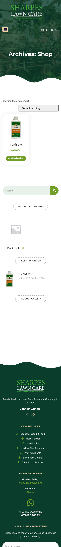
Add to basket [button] (16, 158)
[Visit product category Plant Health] (15, 233)
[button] (5, 29)
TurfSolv (24, 273)
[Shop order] (39, 108)
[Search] (54, 190)
